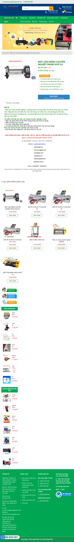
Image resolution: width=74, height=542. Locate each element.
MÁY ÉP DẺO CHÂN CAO (37, 240)
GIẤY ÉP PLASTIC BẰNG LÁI (14, 438)
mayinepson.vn (38, 156)
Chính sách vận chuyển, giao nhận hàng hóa (28, 485)
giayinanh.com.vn (38, 161)
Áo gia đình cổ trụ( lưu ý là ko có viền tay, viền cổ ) (14, 395)
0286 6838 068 (44, 494)
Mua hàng (12, 215)
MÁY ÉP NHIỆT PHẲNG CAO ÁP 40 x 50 (14, 459)
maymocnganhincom (39, 158)
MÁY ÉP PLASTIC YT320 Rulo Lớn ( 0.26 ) (13, 241)
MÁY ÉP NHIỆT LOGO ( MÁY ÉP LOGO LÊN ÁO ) (14, 324)
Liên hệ (51, 22)
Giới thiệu (32, 18)
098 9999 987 (43, 486)
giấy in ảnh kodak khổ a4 (14, 417)
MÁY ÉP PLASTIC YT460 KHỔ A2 (61, 208)
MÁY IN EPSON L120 (14, 449)
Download (64, 18)
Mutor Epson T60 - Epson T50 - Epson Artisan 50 (14, 313)
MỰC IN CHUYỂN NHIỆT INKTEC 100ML (14, 427)
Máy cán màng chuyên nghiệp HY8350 (61, 241)
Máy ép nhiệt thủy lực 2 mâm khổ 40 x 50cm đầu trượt (14, 356)
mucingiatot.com (38, 153)
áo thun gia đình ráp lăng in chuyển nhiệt (14, 377)
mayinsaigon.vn (38, 147)
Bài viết (34, 22)
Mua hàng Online (53, 18)
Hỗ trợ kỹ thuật (25, 22)
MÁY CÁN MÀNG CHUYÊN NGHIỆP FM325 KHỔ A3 (12, 208)
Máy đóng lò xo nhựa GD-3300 (13, 367)
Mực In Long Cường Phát (45, 539)
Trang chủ (23, 18)
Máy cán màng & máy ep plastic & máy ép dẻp (24, 53)
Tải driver (25, 503)
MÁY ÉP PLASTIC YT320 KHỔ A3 (37, 208)
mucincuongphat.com (40, 150)
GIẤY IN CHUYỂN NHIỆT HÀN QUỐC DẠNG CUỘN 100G (14, 345)
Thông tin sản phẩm (13, 103)
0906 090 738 (43, 483)
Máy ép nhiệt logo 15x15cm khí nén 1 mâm (14, 406)
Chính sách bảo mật (28, 500)
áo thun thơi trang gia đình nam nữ (13, 335)
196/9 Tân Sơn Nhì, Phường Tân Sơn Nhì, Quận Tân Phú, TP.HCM (63, 481)
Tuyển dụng (43, 22)
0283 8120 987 (44, 481)
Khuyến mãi (41, 18)
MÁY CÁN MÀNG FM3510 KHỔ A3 (12, 273)
